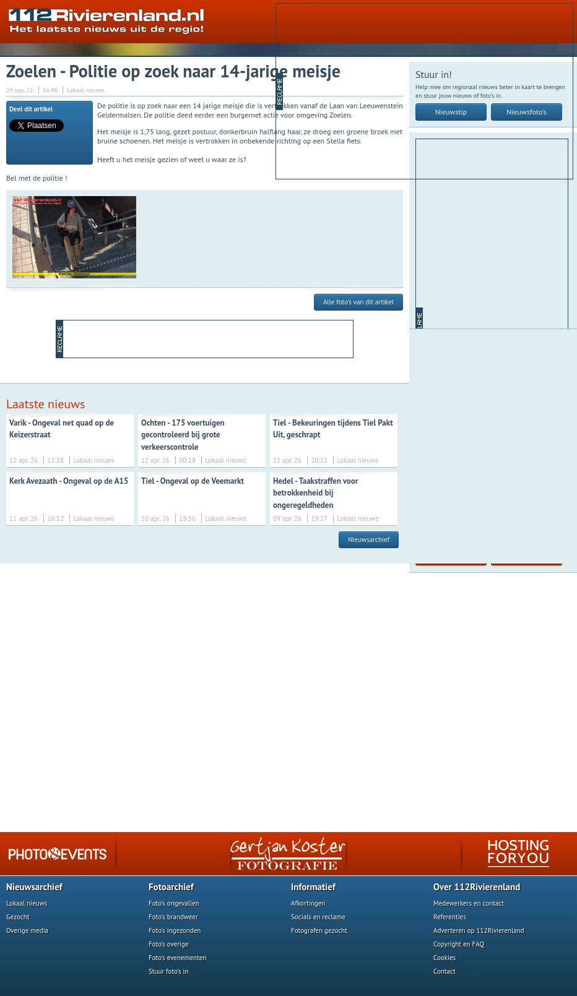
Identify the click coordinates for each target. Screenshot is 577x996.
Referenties (449, 916)
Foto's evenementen (177, 957)
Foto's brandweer (173, 916)
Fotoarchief (171, 887)
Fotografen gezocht (319, 930)
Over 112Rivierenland (476, 887)
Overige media (27, 930)
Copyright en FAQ (458, 944)
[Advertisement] (403, 90)
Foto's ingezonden (175, 930)
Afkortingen (308, 903)
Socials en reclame (318, 916)
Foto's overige (169, 944)
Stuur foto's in (169, 971)
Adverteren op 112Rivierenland (478, 930)
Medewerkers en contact (468, 903)
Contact (444, 971)
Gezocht (18, 916)
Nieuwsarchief (368, 539)
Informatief (313, 887)
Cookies (444, 957)
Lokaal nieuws (26, 903)
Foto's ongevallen (174, 903)
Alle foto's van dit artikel (358, 302)
